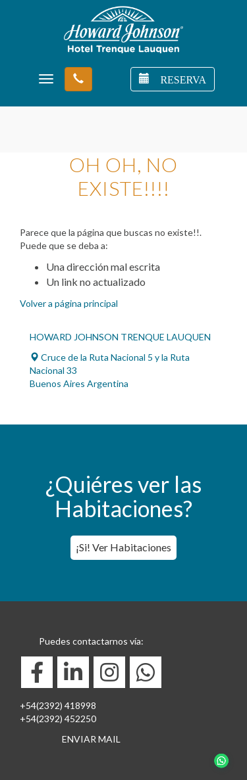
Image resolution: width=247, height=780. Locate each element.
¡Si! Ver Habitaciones (123, 547)
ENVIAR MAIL (91, 739)
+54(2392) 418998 (58, 705)
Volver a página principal (69, 303)
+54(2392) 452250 (58, 718)
